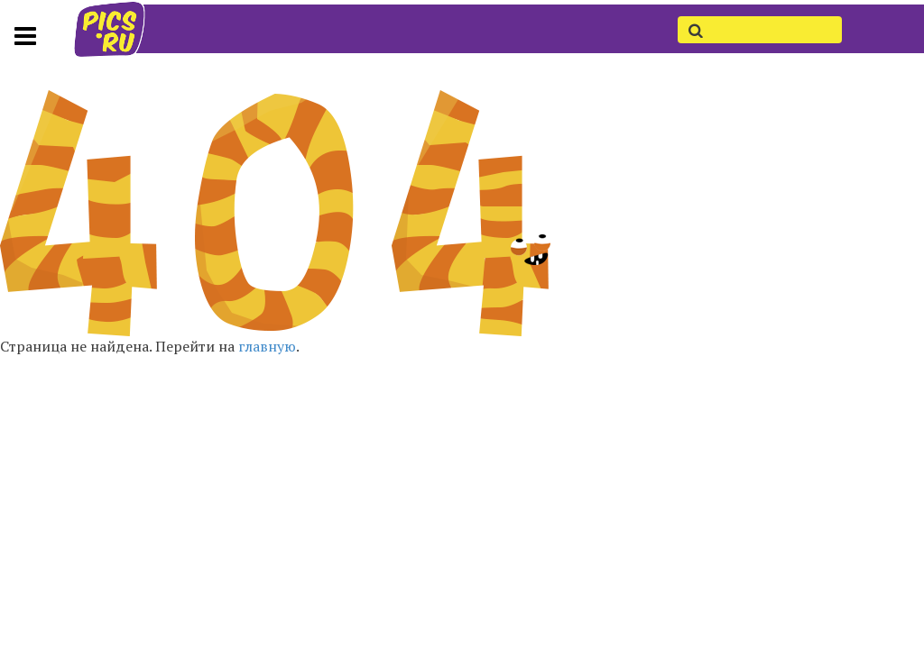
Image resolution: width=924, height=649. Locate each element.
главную (267, 346)
